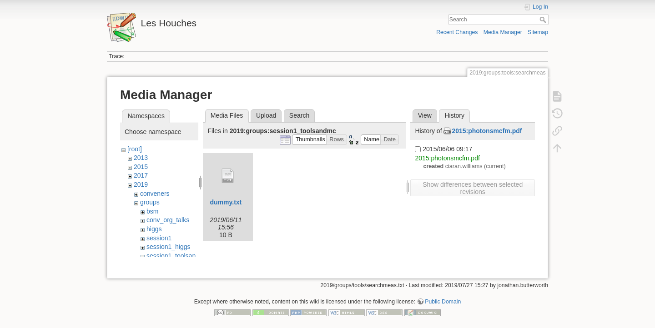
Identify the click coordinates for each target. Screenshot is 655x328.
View (425, 115)
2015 (141, 166)
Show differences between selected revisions (473, 188)
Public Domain (443, 298)
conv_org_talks (167, 220)
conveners (155, 193)
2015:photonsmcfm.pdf (487, 130)
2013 (141, 157)
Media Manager (503, 32)
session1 (158, 238)
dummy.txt (226, 202)
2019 (141, 184)
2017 (141, 175)
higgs (153, 229)
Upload (266, 115)
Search (543, 19)
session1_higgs (168, 246)
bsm (152, 211)
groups (150, 202)
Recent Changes (457, 32)
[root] (134, 149)
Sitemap (538, 32)
